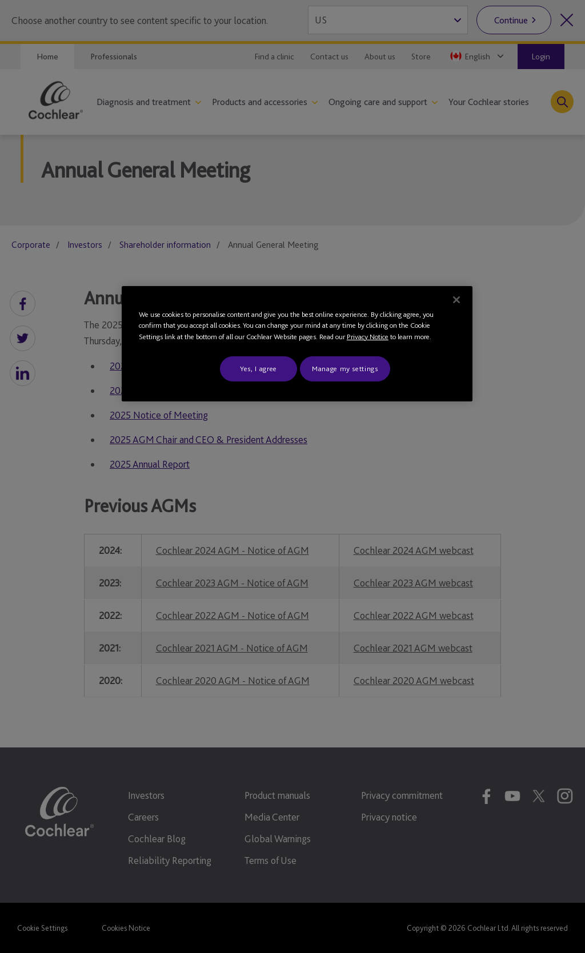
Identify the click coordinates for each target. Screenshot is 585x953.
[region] (297, 344)
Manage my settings (345, 368)
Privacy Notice (367, 336)
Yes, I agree (258, 368)
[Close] (456, 299)
